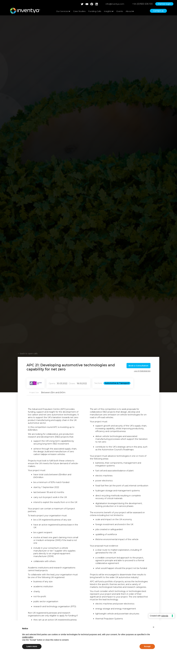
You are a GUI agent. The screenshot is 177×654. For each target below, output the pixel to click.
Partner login (164, 4)
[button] (153, 627)
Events (119, 11)
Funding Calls (94, 11)
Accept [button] (147, 646)
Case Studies (79, 11)
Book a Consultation (138, 365)
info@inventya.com (115, 4)
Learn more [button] (32, 646)
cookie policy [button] (27, 637)
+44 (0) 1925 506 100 (142, 371)
